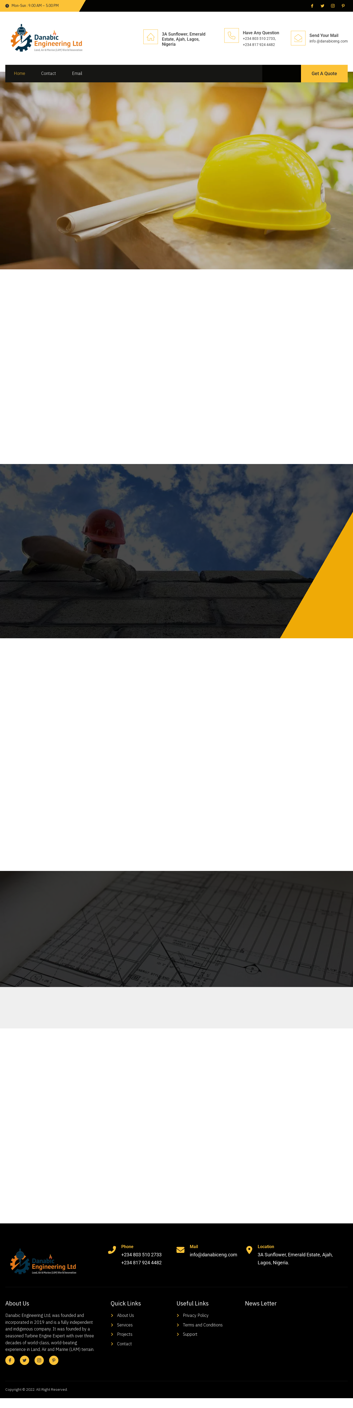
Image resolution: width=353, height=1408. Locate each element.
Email (76, 73)
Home (19, 73)
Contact (48, 73)
